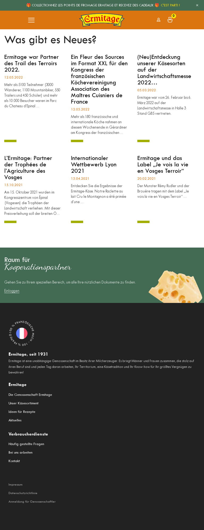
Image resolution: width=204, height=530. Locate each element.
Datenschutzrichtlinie (22, 493)
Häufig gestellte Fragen (26, 444)
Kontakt (14, 461)
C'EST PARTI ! (170, 5)
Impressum (15, 484)
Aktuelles (15, 420)
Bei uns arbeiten (20, 452)
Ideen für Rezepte (21, 412)
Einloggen (11, 291)
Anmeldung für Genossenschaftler (32, 501)
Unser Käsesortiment (23, 403)
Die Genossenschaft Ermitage (30, 395)
